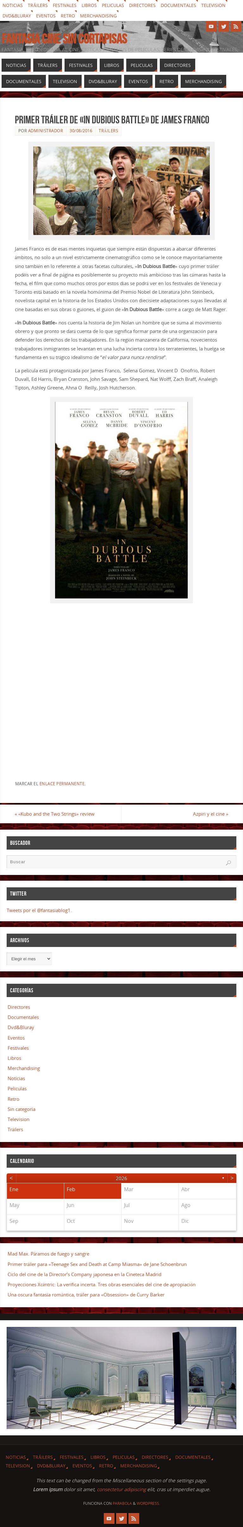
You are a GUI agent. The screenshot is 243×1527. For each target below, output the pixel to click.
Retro (68, 16)
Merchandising (98, 16)
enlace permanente (62, 783)
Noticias (13, 5)
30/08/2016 (81, 131)
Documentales (178, 5)
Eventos (46, 16)
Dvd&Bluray (17, 16)
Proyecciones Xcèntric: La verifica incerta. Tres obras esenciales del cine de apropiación (102, 1284)
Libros (89, 5)
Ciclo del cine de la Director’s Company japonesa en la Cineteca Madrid (84, 1274)
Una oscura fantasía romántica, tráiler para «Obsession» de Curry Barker (87, 1294)
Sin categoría (21, 1109)
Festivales (65, 5)
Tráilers (38, 5)
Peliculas (113, 5)
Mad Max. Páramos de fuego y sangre (49, 1254)
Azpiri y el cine (210, 814)
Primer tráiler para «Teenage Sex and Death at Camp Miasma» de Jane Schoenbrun (97, 1264)
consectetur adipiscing (121, 1489)
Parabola (122, 1503)
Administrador (45, 131)
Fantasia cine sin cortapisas (64, 39)
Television (213, 5)
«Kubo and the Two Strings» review (55, 814)
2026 (121, 1178)
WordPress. (148, 1503)
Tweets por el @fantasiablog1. (39, 910)
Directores (142, 5)
